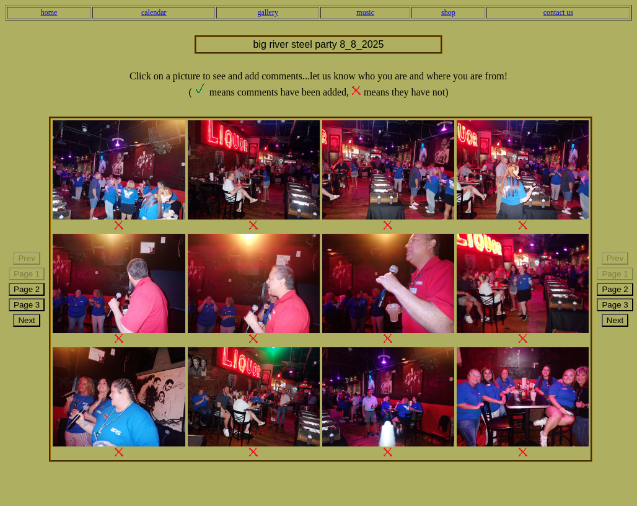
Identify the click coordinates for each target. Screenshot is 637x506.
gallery (268, 12)
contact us (558, 12)
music (365, 12)
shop (448, 12)
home (49, 12)
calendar (154, 12)
